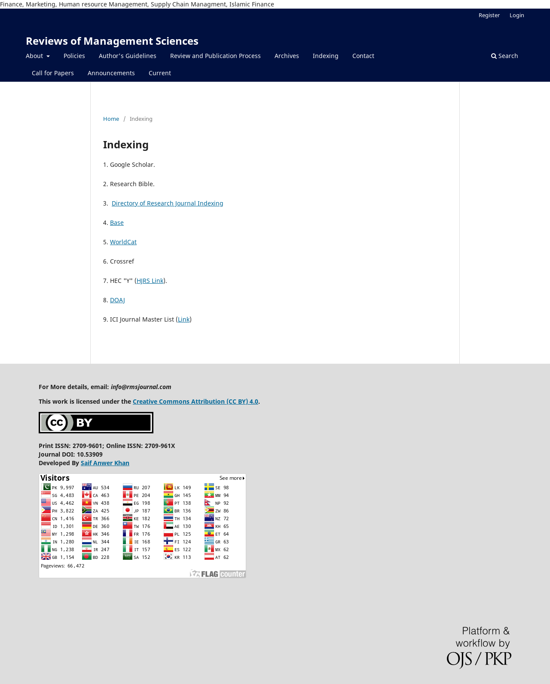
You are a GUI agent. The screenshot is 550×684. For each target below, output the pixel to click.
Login (517, 15)
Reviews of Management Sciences (112, 41)
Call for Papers (53, 73)
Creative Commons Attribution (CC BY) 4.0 (195, 401)
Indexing (326, 56)
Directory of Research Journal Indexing (167, 203)
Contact (363, 56)
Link (183, 319)
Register (489, 15)
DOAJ (117, 300)
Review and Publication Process (215, 56)
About (35, 56)
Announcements (111, 73)
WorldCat (123, 242)
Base (117, 222)
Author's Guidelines (127, 56)
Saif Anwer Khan (105, 463)
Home (111, 119)
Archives (287, 56)
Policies (74, 56)
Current (160, 73)
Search (504, 56)
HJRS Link (150, 280)
